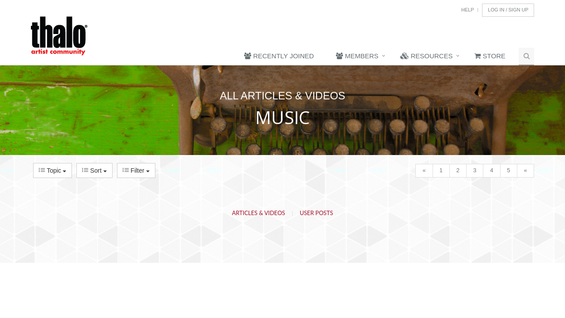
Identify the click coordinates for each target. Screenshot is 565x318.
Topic (52, 170)
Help (467, 9)
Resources (426, 56)
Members (357, 56)
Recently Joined (279, 56)
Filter (136, 170)
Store (490, 56)
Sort (94, 170)
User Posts (316, 212)
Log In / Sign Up (508, 9)
